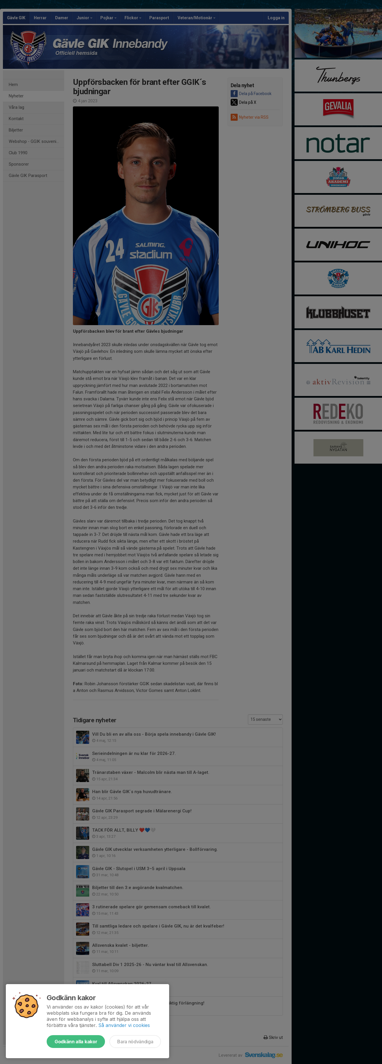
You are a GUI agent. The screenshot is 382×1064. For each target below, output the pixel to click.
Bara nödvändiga (135, 1041)
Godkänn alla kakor (76, 1041)
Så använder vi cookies (124, 1025)
